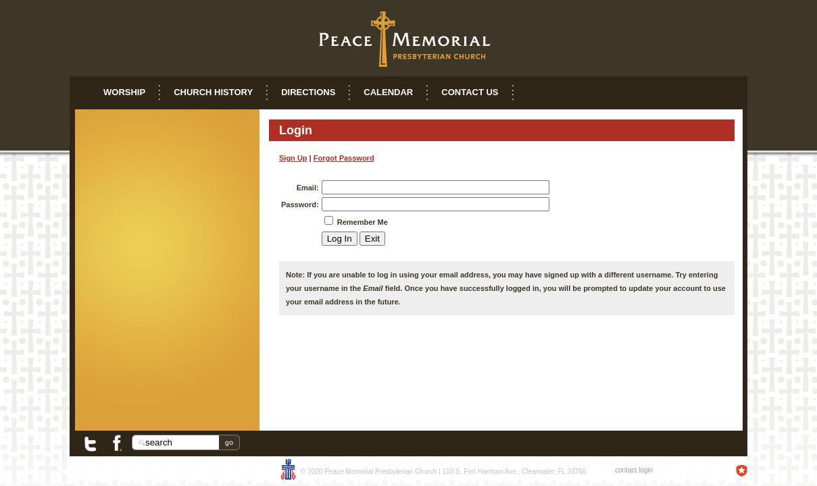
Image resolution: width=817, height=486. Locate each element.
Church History (213, 92)
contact (626, 470)
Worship (124, 92)
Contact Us (469, 92)
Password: (300, 204)
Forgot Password (344, 158)
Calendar (388, 92)
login (646, 470)
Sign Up (293, 158)
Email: (308, 188)
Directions (308, 92)
